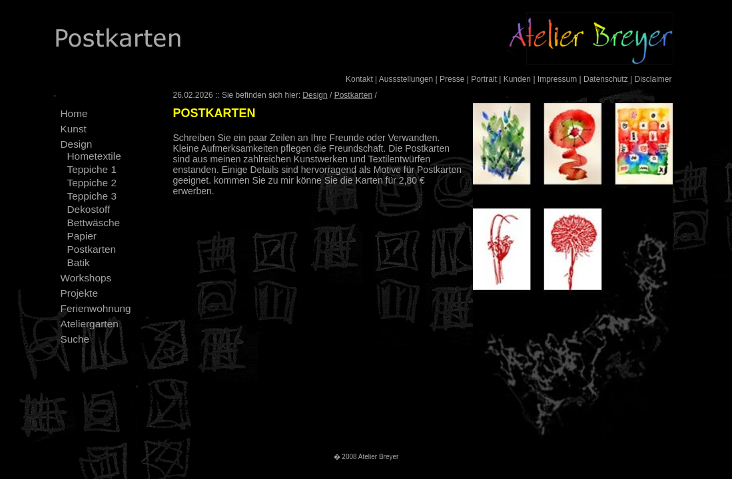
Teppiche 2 (92, 182)
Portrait (484, 79)
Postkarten (92, 249)
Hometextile (94, 156)
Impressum (557, 79)
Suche (75, 339)
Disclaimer (652, 79)
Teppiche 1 (92, 169)
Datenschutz (605, 79)
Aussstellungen (406, 79)
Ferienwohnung (96, 308)
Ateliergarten (90, 323)
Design (77, 144)
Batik (78, 262)
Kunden (517, 79)
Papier (82, 235)
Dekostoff (89, 209)
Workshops (86, 277)
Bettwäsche (94, 222)
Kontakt (359, 79)
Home (74, 113)
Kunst (74, 128)
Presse (452, 79)
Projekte (79, 293)
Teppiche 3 (92, 196)
